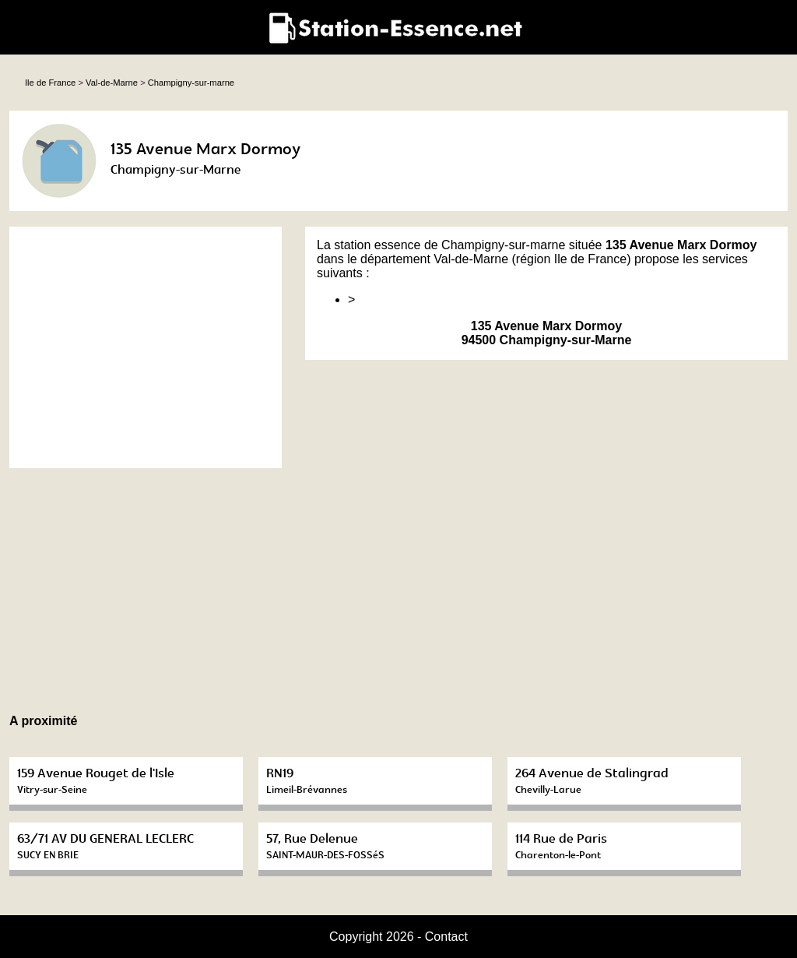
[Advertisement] (145, 347)
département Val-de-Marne (434, 259)
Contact (446, 936)
